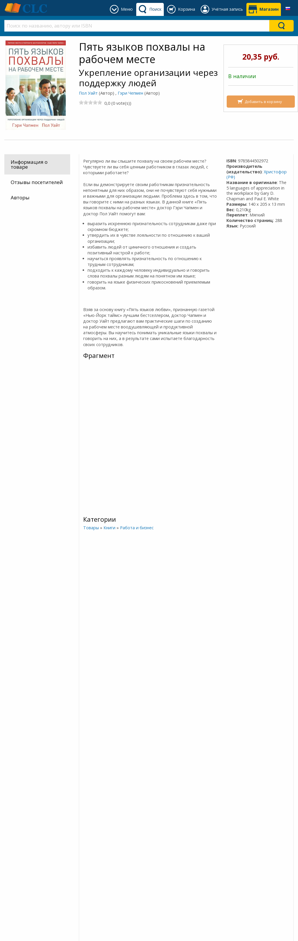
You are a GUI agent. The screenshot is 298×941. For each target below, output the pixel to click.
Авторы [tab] (20, 197)
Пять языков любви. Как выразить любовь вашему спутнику (172, 632)
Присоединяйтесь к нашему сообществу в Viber (74, 826)
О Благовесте (97, 850)
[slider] (90, 102)
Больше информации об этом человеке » (51, 682)
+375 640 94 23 (176, 850)
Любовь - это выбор (28, 756)
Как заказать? (25, 857)
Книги (109, 527)
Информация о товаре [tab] (29, 164)
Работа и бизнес (136, 527)
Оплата (18, 850)
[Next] (293, 611)
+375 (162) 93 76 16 (176, 843)
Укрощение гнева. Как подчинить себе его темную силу (174, 756)
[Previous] (5, 611)
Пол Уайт (88, 93)
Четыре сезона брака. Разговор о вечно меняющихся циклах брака (125, 632)
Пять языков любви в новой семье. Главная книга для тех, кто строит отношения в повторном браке (77, 756)
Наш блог (92, 843)
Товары (91, 527)
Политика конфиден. (107, 857)
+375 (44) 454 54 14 (176, 857)
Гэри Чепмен (130, 93)
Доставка (20, 843)
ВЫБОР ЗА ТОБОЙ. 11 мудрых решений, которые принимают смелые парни (125, 756)
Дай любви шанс (222, 756)
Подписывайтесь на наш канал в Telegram (69, 810)
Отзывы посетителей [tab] (37, 182)
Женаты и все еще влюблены (270, 756)
